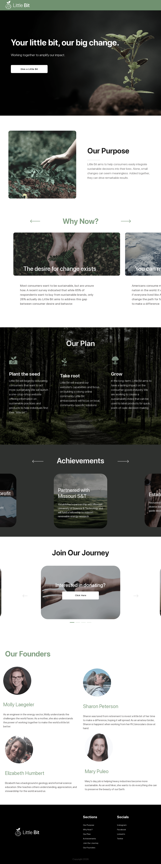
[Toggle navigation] (153, 5)
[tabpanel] (80, 607)
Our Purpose (88, 825)
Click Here (80, 610)
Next (126, 235)
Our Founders (89, 847)
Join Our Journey (90, 843)
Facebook (121, 829)
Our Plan (87, 834)
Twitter (120, 838)
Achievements (89, 838)
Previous (35, 235)
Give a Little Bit (29, 69)
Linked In (121, 834)
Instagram (122, 825)
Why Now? (88, 829)
